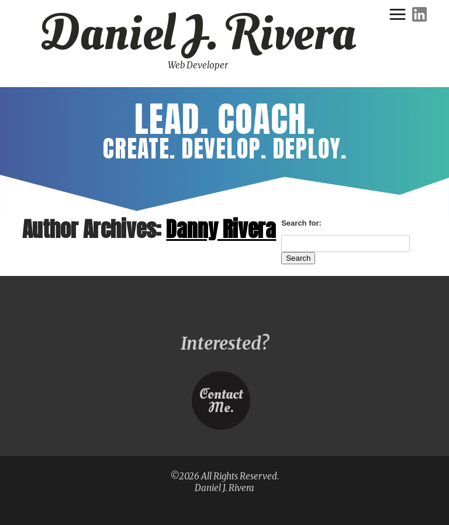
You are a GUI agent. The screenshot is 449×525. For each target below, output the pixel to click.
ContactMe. (220, 402)
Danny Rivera (221, 229)
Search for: (301, 223)
